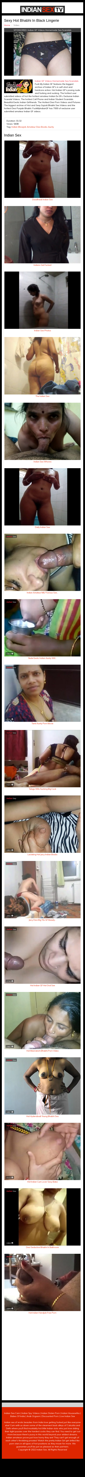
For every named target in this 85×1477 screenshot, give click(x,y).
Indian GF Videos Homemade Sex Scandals (49, 29)
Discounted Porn (50, 1463)
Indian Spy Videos (31, 1460)
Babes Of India (17, 1463)
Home (5, 24)
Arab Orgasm (33, 1463)
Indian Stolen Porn (50, 1460)
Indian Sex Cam (12, 1460)
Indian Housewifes (70, 1460)
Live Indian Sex (67, 1463)
